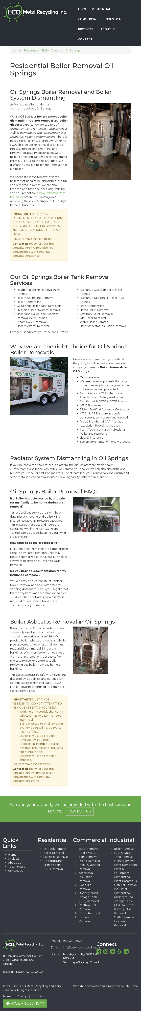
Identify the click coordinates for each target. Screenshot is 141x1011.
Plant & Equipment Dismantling (122, 873)
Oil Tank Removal (55, 848)
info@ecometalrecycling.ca (81, 947)
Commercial (89, 20)
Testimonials (16, 866)
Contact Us (80, 811)
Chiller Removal (89, 913)
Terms (7, 996)
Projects (87, 30)
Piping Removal (89, 860)
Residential (103, 10)
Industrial (115, 20)
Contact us (20, 243)
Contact (85, 39)
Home (82, 9)
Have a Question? (25, 1003)
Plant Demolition (125, 864)
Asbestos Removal (55, 856)
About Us (110, 30)
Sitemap (37, 996)
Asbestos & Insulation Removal (86, 877)
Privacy (22, 996)
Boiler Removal (53, 852)
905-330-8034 (72, 940)
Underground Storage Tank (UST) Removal (53, 864)
